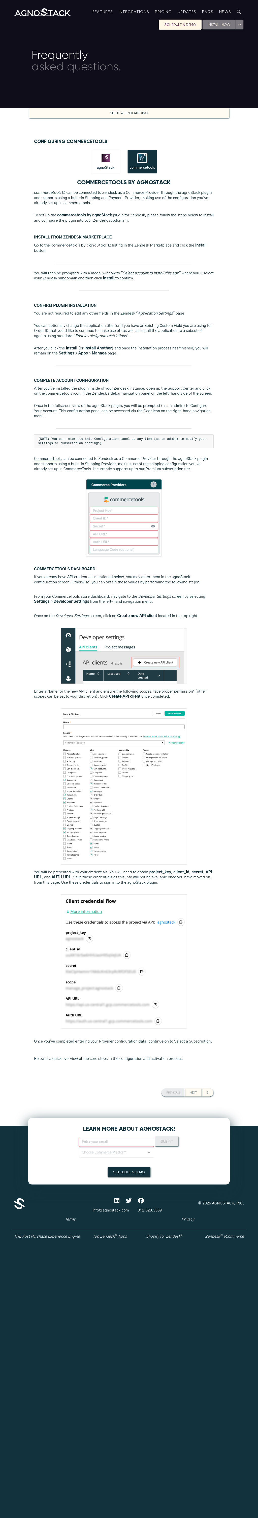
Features (102, 12)
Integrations (134, 12)
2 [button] (207, 1474)
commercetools (50, 192)
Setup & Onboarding (129, 113)
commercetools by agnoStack (81, 245)
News (225, 12)
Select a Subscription (192, 1323)
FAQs (207, 12)
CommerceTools (47, 741)
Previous (173, 1474)
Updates (187, 12)
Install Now (219, 25)
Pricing (163, 12)
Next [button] (193, 1474)
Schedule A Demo (180, 25)
